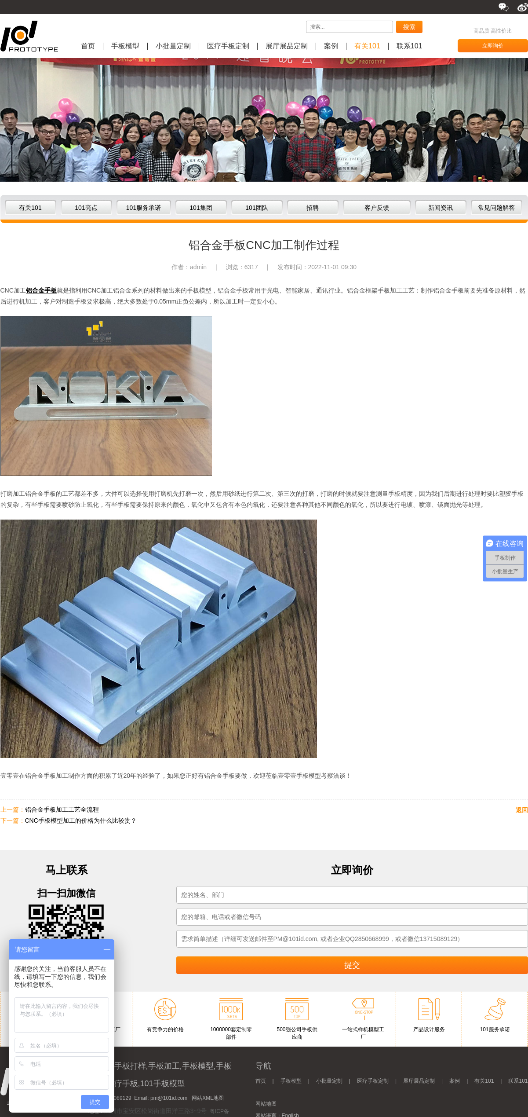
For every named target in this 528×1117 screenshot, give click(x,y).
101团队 (256, 207)
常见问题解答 (496, 207)
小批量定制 (173, 46)
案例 (331, 46)
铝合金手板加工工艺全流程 (62, 809)
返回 (522, 809)
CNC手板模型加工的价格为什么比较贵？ (81, 820)
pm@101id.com (168, 1098)
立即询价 (492, 46)
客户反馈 (376, 207)
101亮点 (86, 207)
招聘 (312, 207)
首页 (88, 46)
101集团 (200, 207)
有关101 (367, 46)
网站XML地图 (208, 1098)
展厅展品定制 (287, 46)
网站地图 (266, 1104)
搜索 (409, 26)
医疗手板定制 (228, 46)
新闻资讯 (440, 207)
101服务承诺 (143, 207)
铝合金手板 (41, 290)
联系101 (409, 46)
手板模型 (125, 46)
